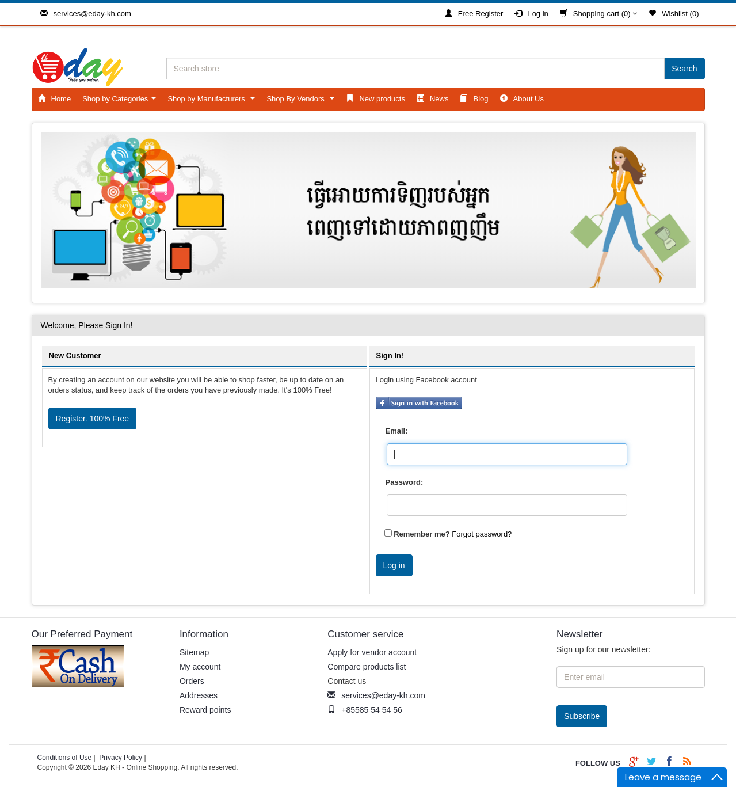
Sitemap (194, 652)
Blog (474, 98)
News (433, 98)
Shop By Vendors (302, 101)
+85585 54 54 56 (364, 709)
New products (375, 98)
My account (200, 666)
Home (54, 98)
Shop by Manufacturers (213, 101)
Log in (531, 13)
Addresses (199, 695)
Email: (397, 431)
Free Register (474, 13)
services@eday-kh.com (85, 13)
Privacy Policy (120, 758)
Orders (192, 681)
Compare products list (366, 666)
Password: (405, 482)
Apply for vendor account (372, 652)
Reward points (205, 709)
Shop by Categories (121, 101)
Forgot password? (482, 534)
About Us (522, 98)
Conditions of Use (64, 758)
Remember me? (422, 534)
